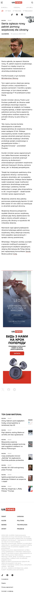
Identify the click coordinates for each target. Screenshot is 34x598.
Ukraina (20, 516)
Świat (9, 20)
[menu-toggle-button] (2, 2)
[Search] (32, 2)
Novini (3, 20)
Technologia (22, 524)
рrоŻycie (20, 529)
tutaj (15, 254)
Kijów (3, 520)
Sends (28, 251)
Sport (3, 529)
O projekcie (4, 579)
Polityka (20, 520)
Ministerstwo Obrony (9, 78)
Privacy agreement (7, 587)
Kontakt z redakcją (7, 591)
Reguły (3, 583)
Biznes (4, 524)
